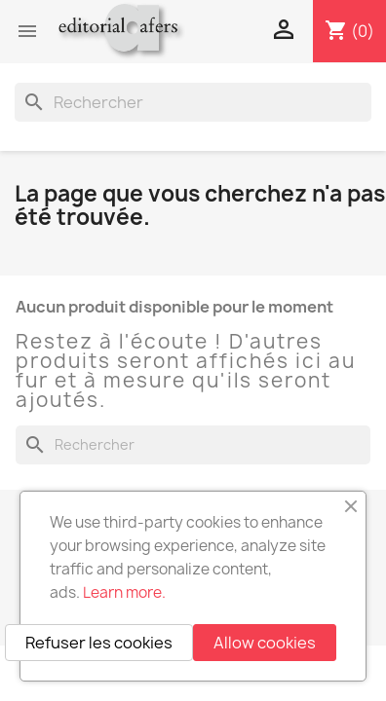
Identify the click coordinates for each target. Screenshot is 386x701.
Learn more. (124, 592)
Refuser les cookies (99, 642)
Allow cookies (264, 642)
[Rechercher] (193, 102)
